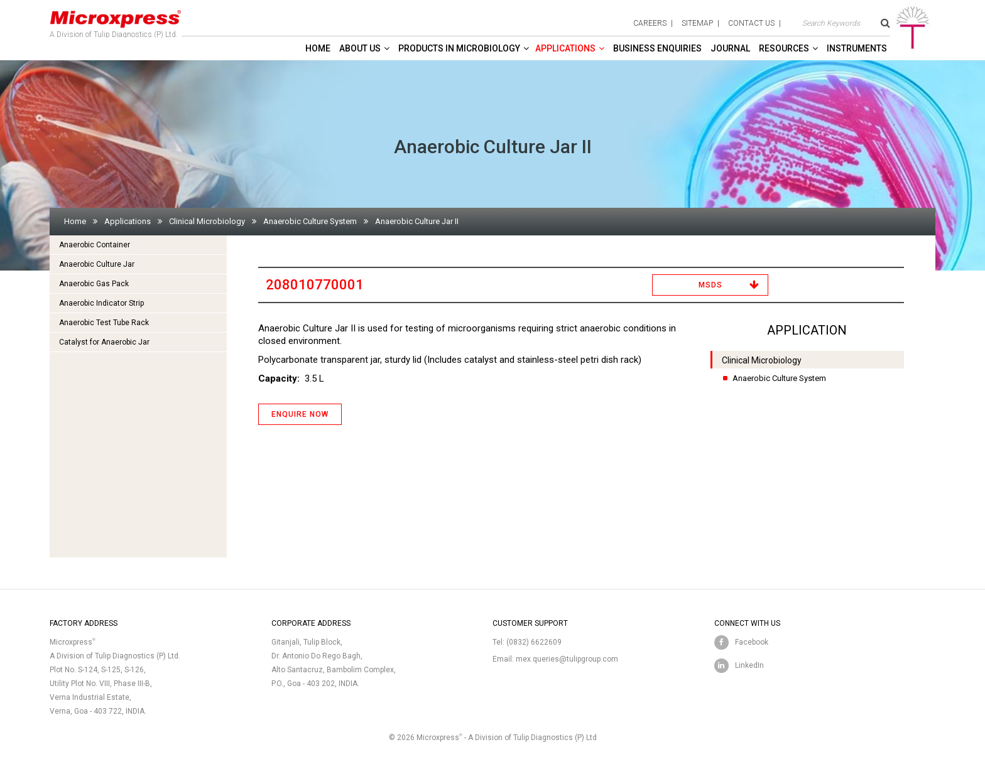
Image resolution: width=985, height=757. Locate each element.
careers (650, 23)
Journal (730, 48)
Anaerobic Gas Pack (94, 283)
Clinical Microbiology (207, 221)
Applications (565, 48)
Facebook (751, 642)
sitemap (697, 23)
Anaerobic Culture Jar (96, 264)
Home (317, 48)
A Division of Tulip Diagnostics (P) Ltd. (116, 21)
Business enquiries (657, 48)
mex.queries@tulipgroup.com (567, 659)
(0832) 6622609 (534, 642)
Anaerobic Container (94, 244)
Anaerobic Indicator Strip (101, 303)
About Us (360, 48)
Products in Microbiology (459, 48)
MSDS (710, 285)
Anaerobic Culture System (310, 221)
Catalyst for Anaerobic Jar (104, 342)
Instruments (857, 48)
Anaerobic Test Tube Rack (104, 322)
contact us (751, 23)
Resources (784, 48)
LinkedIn (749, 665)
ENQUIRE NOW (300, 414)
